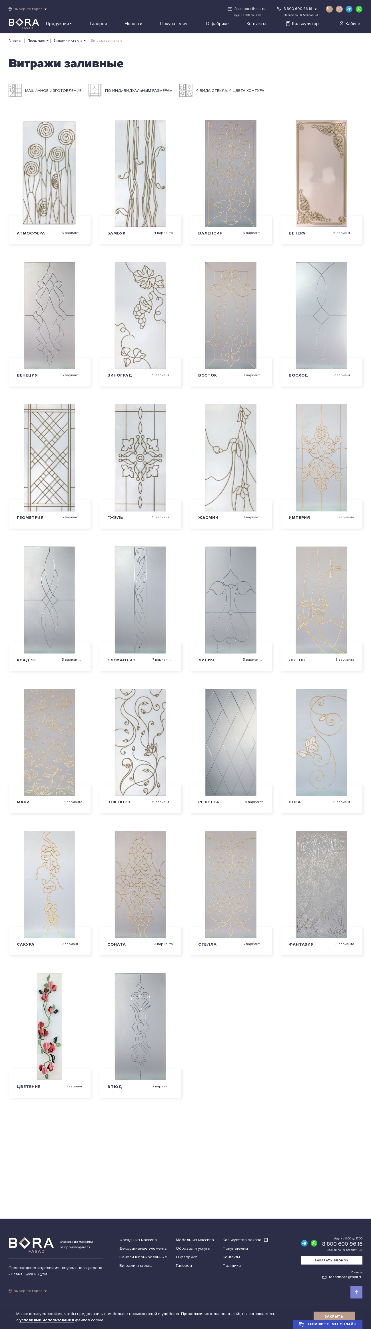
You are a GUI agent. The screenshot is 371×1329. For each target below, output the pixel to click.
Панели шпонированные (143, 1257)
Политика (232, 1265)
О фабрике (217, 24)
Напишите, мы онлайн (327, 1325)
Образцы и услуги (193, 1248)
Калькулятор (302, 24)
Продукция (59, 24)
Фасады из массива (138, 1239)
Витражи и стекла (67, 41)
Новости (133, 24)
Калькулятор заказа (245, 1239)
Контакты (256, 24)
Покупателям (174, 24)
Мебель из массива (195, 1239)
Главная (15, 41)
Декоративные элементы (143, 1248)
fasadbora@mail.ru (249, 9)
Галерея (98, 24)
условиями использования (47, 1320)
